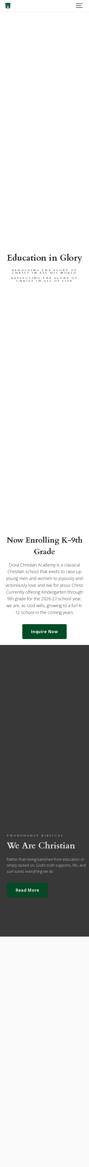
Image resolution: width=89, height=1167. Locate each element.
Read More (32, 890)
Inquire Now (44, 631)
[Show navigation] (79, 6)
